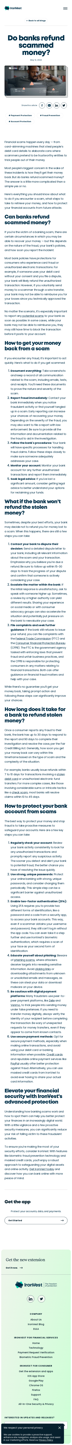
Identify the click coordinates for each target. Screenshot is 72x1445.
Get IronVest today (41, 1169)
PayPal (15, 1063)
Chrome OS (36, 1385)
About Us (36, 1319)
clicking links (43, 969)
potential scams (33, 316)
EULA (36, 1329)
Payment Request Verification (36, 1352)
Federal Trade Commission (33, 638)
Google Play (36, 1380)
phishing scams (24, 960)
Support (36, 1394)
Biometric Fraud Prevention (36, 1357)
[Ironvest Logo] (36, 1285)
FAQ (36, 1399)
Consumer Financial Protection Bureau (40, 643)
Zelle (52, 1000)
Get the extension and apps (36, 1371)
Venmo (15, 1005)
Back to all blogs (36, 20)
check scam (20, 792)
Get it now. (14, 1267)
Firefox (36, 1390)
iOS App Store (36, 1376)
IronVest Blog (36, 1324)
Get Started (36, 1220)
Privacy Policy (46, 1440)
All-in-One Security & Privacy (36, 1404)
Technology (36, 1348)
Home (36, 1343)
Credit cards (54, 1054)
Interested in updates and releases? (29, 1417)
